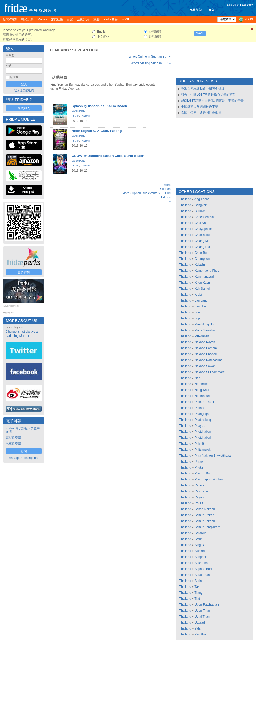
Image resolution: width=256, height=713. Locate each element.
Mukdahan (201, 336)
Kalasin (199, 265)
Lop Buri (200, 318)
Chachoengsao (204, 217)
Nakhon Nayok (204, 342)
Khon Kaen (202, 282)
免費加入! (196, 9)
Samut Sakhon (204, 521)
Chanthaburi (202, 235)
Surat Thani (202, 575)
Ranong (199, 485)
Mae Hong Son (204, 324)
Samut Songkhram (207, 527)
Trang (198, 593)
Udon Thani (202, 610)
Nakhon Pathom (205, 348)
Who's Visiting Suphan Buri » (151, 63)
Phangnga (201, 414)
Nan (197, 378)
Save (200, 33)
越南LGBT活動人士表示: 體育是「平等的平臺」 (214, 100)
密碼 (8, 65)
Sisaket (199, 551)
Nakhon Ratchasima (208, 360)
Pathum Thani (204, 402)
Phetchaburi (202, 437)
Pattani (199, 408)
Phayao (199, 426)
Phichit (199, 443)
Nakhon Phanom (205, 354)
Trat (197, 598)
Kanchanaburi (204, 276)
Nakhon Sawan (204, 366)
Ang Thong (202, 199)
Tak (196, 587)
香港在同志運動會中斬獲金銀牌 (202, 88)
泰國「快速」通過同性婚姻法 (201, 112)
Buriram (199, 211)
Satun (198, 539)
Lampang (200, 300)
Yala (197, 628)
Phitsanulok (202, 449)
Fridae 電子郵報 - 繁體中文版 (23, 430)
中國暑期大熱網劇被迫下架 (199, 106)
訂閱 (24, 451)
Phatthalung (202, 420)
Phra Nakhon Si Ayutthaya (212, 455)
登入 (211, 9)
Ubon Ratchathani (206, 604)
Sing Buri (200, 545)
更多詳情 (24, 272)
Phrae (198, 461)
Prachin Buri (202, 473)
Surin (198, 581)
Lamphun (200, 306)
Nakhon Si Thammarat (209, 372)
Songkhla (200, 557)
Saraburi (200, 533)
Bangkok (200, 205)
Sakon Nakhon (204, 509)
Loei (197, 312)
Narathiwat (201, 384)
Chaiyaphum (203, 229)
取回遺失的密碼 (24, 90)
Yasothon (200, 634)
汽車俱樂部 (13, 443)
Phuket (75, 116)
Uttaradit (200, 622)
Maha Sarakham (205, 330)
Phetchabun (202, 432)
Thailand (59, 50)
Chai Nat (200, 223)
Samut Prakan (204, 515)
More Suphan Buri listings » (165, 193)
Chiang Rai (202, 247)
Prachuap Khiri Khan (208, 479)
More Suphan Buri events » (141, 193)
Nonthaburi (202, 396)
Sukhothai (201, 563)
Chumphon (202, 259)
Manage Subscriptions (24, 458)
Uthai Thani (202, 616)
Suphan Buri (85, 50)
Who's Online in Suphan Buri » (150, 56)
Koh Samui (202, 288)
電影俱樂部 (13, 437)
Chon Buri (201, 253)
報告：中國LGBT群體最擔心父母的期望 (208, 94)
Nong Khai (201, 390)
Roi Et (198, 503)
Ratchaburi (201, 491)
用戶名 (10, 55)
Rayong (199, 497)
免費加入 (24, 108)
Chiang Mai (202, 241)
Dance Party (78, 111)
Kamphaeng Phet (206, 270)
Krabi (198, 294)
